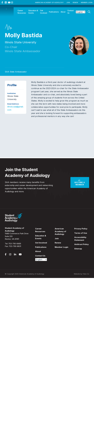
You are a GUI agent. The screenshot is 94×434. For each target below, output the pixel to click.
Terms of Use (80, 233)
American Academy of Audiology (49, 2)
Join (68, 2)
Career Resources (22, 11)
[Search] (89, 11)
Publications (54, 12)
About (63, 12)
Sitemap (78, 249)
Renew (75, 2)
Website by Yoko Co (81, 274)
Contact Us (70, 11)
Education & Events (33, 11)
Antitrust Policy (81, 244)
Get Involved (43, 11)
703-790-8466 (14, 243)
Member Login (86, 2)
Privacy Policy (80, 228)
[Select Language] (80, 12)
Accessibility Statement (80, 238)
